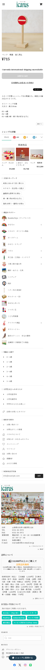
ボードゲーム (13, 238)
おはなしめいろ (14, 303)
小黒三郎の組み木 (15, 264)
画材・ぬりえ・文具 (15, 270)
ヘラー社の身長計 (15, 290)
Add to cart (22, 76)
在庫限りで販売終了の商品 (18, 342)
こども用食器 (13, 316)
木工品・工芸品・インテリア (19, 257)
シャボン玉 (12, 310)
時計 (9, 284)
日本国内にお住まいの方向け (22, 83)
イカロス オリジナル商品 (18, 231)
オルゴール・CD (14, 297)
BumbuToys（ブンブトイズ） (19, 218)
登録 (39, 476)
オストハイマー (14, 329)
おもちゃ (11, 225)
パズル (10, 251)
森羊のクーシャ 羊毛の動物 (19, 336)
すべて (6, 137)
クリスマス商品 (14, 323)
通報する (39, 124)
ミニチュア (12, 277)
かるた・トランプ (15, 244)
